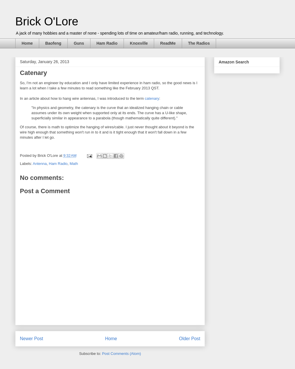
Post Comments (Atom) (121, 353)
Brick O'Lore (46, 21)
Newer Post (31, 338)
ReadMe (168, 43)
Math (74, 163)
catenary (152, 98)
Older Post (189, 338)
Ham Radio (107, 43)
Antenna (40, 163)
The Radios (199, 43)
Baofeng (53, 43)
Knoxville (139, 43)
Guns (79, 43)
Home (27, 43)
